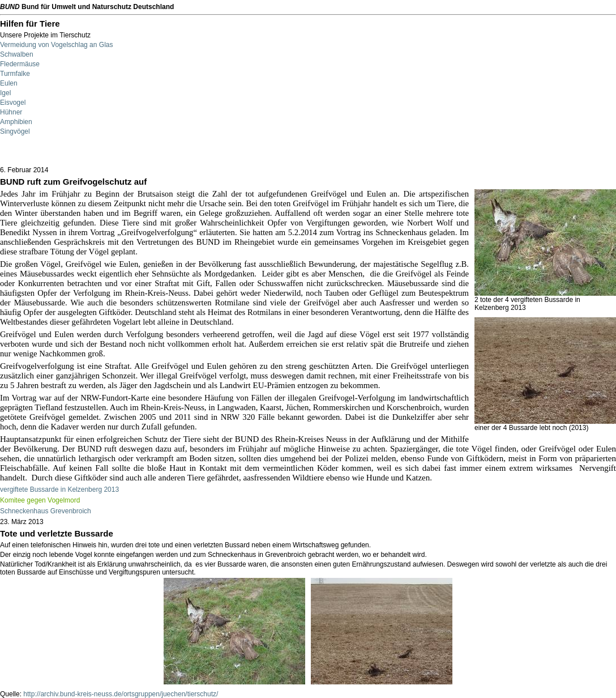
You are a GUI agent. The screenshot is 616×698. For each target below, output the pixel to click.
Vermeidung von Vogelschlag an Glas (56, 45)
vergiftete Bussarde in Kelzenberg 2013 (59, 489)
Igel (5, 93)
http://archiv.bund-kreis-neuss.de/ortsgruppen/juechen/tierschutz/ (120, 694)
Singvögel (15, 131)
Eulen (9, 83)
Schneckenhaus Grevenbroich (45, 511)
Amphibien (16, 122)
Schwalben (16, 54)
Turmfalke (15, 74)
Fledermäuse (20, 64)
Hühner (11, 112)
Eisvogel (12, 103)
